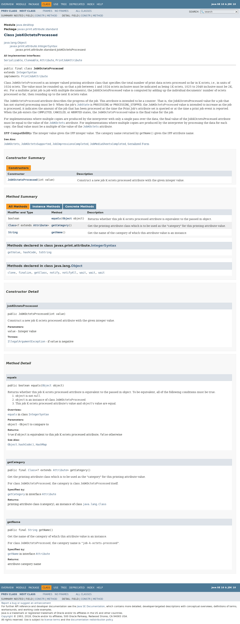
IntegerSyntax (26, 72)
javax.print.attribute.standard (37, 29)
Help (100, 4)
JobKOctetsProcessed (22, 179)
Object (67, 218)
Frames (47, 11)
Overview (7, 4)
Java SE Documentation (91, 606)
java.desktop (25, 25)
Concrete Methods (79, 206)
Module (21, 4)
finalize (25, 272)
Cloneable (31, 60)
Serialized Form (138, 143)
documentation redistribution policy (92, 619)
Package (34, 4)
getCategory (60, 225)
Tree (64, 4)
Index (90, 4)
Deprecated (77, 4)
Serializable (13, 60)
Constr (40, 15)
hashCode (29, 252)
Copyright (7, 616)
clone (11, 272)
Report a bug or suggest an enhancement (26, 603)
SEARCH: (194, 11)
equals (56, 218)
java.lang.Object (15, 42)
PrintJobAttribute (69, 60)
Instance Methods (46, 206)
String (13, 232)
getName (56, 232)
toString (45, 252)
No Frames (62, 11)
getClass (40, 272)
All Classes (84, 11)
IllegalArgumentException (26, 341)
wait (83, 272)
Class (12, 225)
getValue (14, 252)
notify (54, 272)
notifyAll (69, 272)
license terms (52, 619)
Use (56, 4)
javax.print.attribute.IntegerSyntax (33, 46)
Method (52, 15)
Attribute (47, 60)
